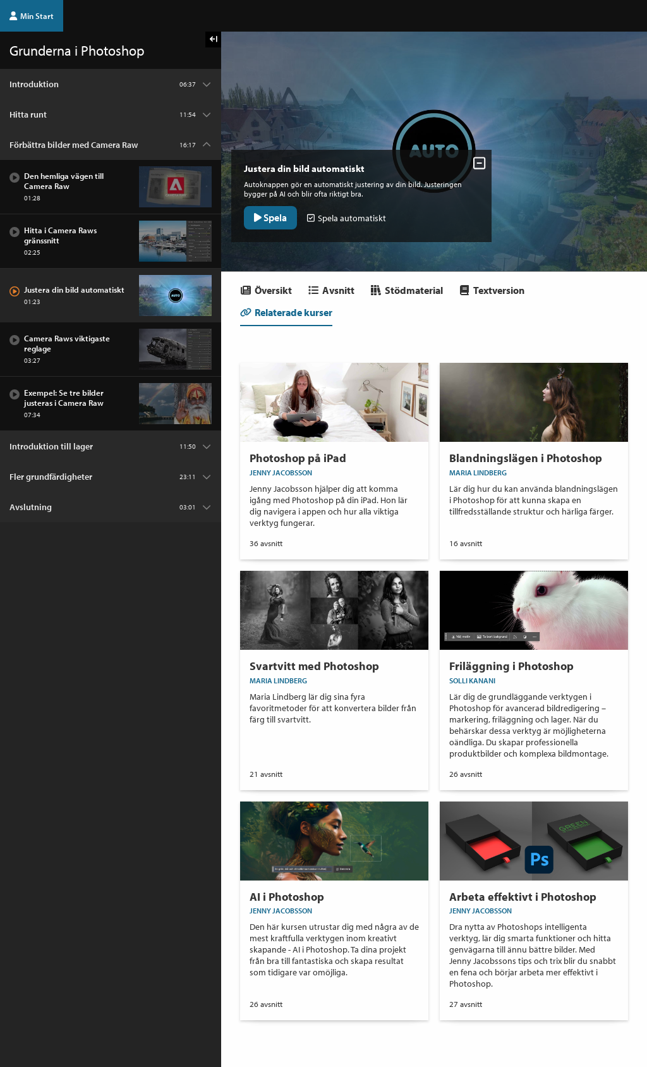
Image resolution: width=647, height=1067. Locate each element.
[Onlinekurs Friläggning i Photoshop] (534, 670)
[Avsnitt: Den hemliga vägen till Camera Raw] (110, 187)
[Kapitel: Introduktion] (110, 84)
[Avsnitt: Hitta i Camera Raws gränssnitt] (110, 241)
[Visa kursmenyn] (213, 39)
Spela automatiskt (349, 215)
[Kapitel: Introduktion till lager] (110, 446)
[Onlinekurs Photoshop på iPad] (334, 450)
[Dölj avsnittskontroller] (474, 161)
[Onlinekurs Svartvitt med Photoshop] (334, 653)
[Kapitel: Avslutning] (110, 507)
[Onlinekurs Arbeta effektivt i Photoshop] (534, 900)
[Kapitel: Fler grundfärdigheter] (110, 476)
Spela (273, 215)
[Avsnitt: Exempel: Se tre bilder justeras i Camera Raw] (110, 404)
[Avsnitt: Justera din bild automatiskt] (110, 295)
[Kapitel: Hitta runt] (110, 114)
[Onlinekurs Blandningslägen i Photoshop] (534, 445)
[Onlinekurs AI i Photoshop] (334, 895)
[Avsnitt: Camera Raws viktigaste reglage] (110, 349)
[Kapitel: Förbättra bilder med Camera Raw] (110, 145)
